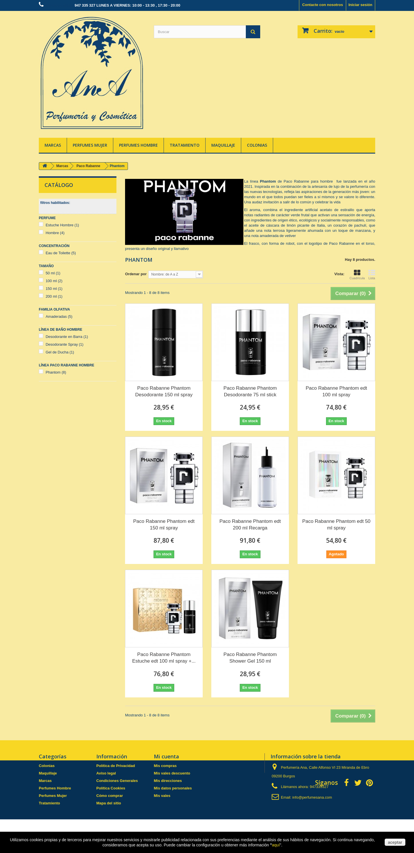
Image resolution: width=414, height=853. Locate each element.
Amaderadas (59, 316)
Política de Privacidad (115, 766)
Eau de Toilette (61, 253)
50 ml (53, 273)
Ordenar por (136, 274)
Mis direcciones (168, 781)
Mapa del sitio (108, 803)
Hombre (55, 233)
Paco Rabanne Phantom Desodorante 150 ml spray (163, 391)
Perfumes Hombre (138, 145)
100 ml (54, 281)
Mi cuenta (166, 756)
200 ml (54, 296)
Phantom (56, 372)
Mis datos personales (173, 788)
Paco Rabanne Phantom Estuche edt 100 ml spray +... (164, 658)
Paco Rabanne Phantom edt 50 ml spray (336, 525)
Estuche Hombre (62, 225)
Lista (371, 274)
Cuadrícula (357, 274)
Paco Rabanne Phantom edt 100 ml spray (336, 391)
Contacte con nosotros (322, 5)
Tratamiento (185, 145)
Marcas (53, 145)
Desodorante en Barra (67, 336)
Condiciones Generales (117, 781)
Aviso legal (106, 773)
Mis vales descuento (172, 773)
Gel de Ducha (60, 352)
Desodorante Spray (65, 344)
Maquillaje (223, 145)
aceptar (395, 842)
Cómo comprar (109, 795)
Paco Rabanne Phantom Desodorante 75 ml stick (250, 391)
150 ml (54, 288)
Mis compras (165, 766)
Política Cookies (110, 788)
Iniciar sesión (360, 5)
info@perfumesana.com (312, 797)
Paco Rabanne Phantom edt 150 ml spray (164, 525)
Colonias (257, 145)
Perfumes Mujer (90, 145)
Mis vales (162, 795)
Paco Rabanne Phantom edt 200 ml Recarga (250, 525)
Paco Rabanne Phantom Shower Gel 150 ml (250, 658)
